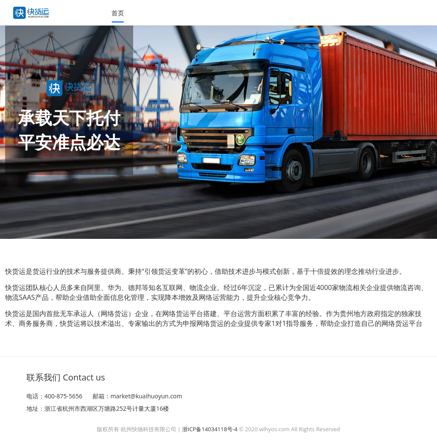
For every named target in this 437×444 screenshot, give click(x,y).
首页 (117, 13)
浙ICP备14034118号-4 (210, 429)
